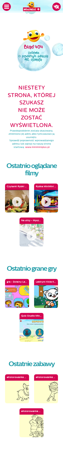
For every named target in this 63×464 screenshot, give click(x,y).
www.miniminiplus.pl (37, 147)
